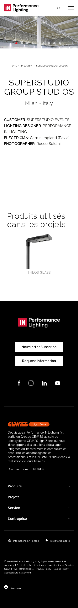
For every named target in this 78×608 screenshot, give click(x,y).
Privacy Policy (43, 568)
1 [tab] (16, 43)
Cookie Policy (61, 568)
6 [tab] (43, 43)
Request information (39, 361)
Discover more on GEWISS (26, 469)
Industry (26, 66)
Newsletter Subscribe (39, 347)
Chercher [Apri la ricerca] (58, 8)
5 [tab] (38, 43)
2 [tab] (22, 43)
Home (13, 66)
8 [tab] (54, 43)
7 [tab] (49, 43)
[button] (23, 541)
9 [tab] (60, 43)
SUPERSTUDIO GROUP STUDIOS (52, 66)
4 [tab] (33, 43)
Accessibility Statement (17, 572)
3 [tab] (27, 43)
